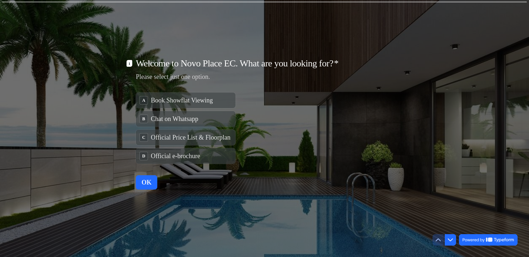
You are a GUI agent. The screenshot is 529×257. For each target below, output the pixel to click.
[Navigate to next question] (450, 240)
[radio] (186, 100)
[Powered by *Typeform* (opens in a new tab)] (488, 240)
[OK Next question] (146, 182)
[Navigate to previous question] (438, 240)
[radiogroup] (186, 128)
